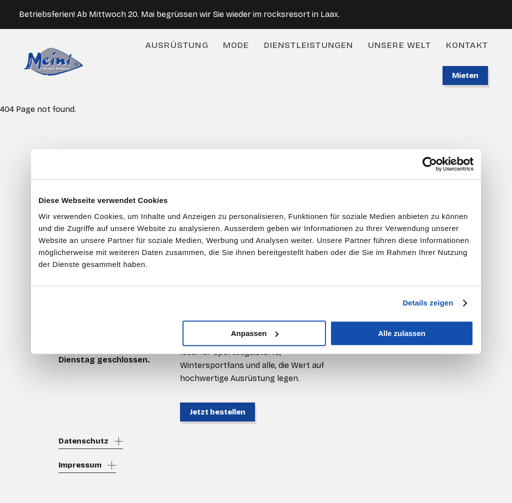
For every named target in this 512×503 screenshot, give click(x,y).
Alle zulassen (402, 333)
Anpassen (255, 333)
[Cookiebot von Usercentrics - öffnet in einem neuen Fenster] (430, 164)
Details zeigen (427, 302)
